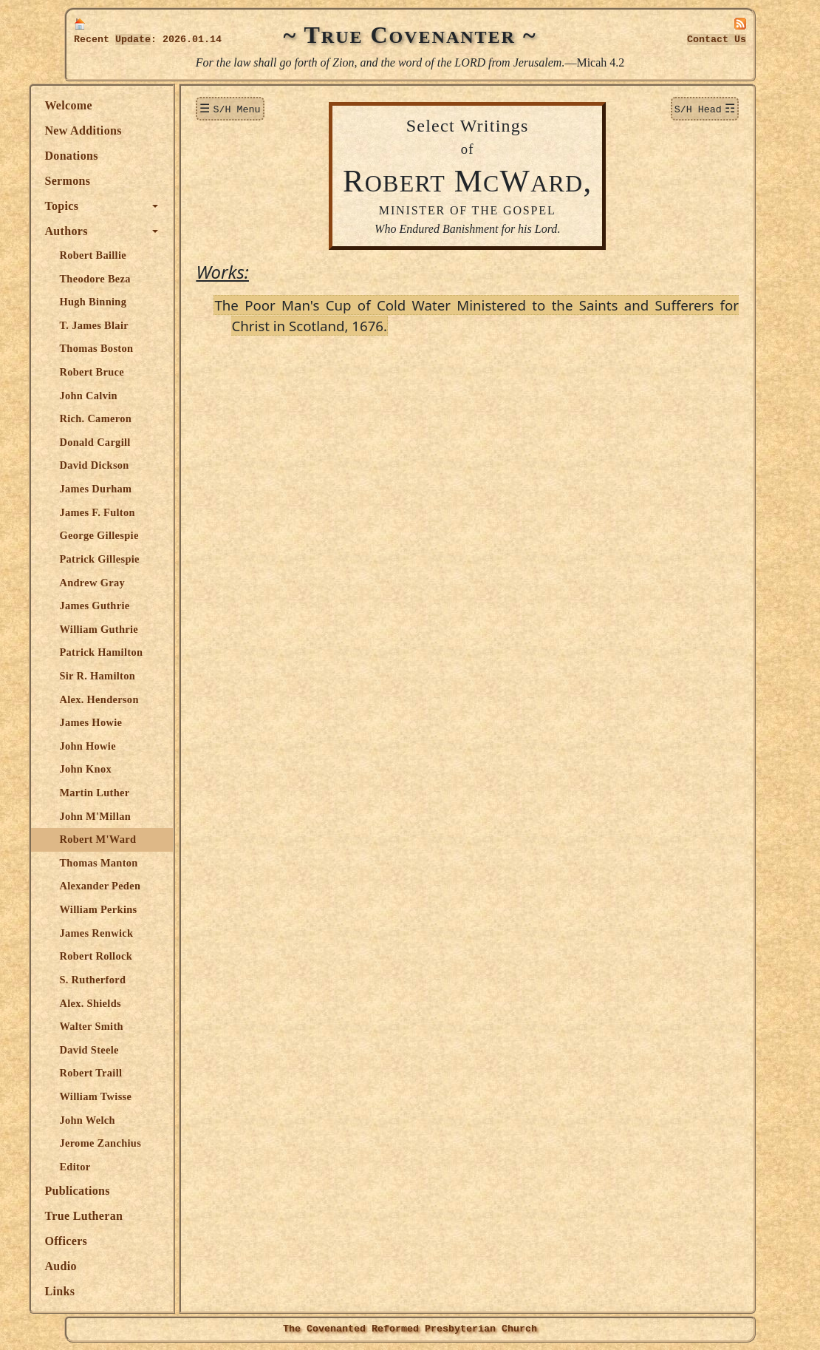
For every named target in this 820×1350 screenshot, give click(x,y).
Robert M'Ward (133, 839)
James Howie (126, 722)
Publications (112, 1190)
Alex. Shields (126, 1003)
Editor (110, 1167)
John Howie (123, 746)
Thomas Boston (131, 348)
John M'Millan (130, 816)
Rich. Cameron (131, 418)
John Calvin (123, 395)
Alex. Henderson (134, 699)
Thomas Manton (134, 863)
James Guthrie (130, 605)
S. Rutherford (128, 980)
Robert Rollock (131, 956)
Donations (106, 155)
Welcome (104, 105)
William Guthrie (134, 629)
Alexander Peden (135, 886)
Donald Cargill (130, 442)
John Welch (122, 1120)
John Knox (121, 769)
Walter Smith (126, 1026)
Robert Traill (126, 1073)
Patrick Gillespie (134, 559)
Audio (96, 1266)
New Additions (118, 130)
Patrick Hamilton (136, 652)
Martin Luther (130, 792)
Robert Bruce (127, 372)
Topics (97, 206)
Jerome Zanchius (136, 1143)
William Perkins (133, 909)
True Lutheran (119, 1216)
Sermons (103, 180)
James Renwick (131, 933)
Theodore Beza (130, 279)
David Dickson (129, 465)
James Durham (131, 489)
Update (133, 39)
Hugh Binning (128, 302)
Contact (716, 39)
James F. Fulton (132, 512)
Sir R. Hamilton (133, 676)
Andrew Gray (127, 582)
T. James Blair (129, 325)
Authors (101, 231)
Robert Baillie (128, 255)
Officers (101, 1241)
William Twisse (131, 1096)
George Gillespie (134, 535)
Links (95, 1291)
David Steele (124, 1050)
